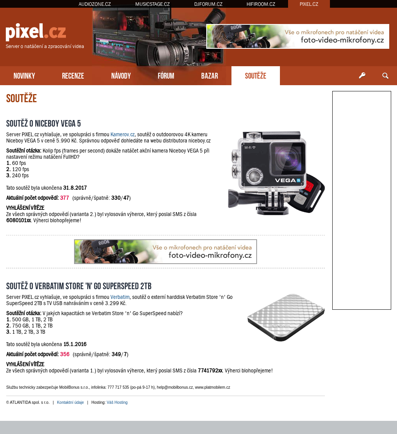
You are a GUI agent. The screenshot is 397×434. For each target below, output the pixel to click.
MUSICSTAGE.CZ (152, 4)
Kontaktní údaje (70, 402)
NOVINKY (24, 75)
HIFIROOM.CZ (261, 4)
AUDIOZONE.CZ (95, 4)
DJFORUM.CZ (208, 4)
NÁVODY (121, 75)
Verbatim (119, 297)
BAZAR (209, 75)
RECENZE (73, 75)
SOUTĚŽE (255, 75)
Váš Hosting (117, 402)
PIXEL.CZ (309, 4)
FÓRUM (166, 75)
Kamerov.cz (122, 134)
